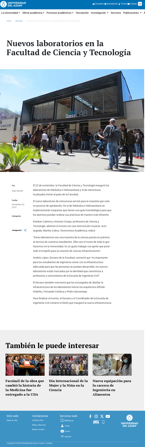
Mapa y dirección (39, 425)
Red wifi (65, 437)
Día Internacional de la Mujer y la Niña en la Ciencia (68, 385)
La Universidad (9, 12)
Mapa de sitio (12, 420)
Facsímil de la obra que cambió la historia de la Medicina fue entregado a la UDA (25, 388)
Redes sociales (38, 429)
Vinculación (82, 12)
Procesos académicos (59, 12)
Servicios (116, 12)
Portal (65, 426)
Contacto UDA (37, 420)
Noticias (19, 21)
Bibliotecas (67, 420)
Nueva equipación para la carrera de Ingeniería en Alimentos (112, 388)
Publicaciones (131, 12)
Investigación (98, 12)
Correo (65, 431)
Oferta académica (32, 12)
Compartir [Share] (19, 230)
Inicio (9, 21)
